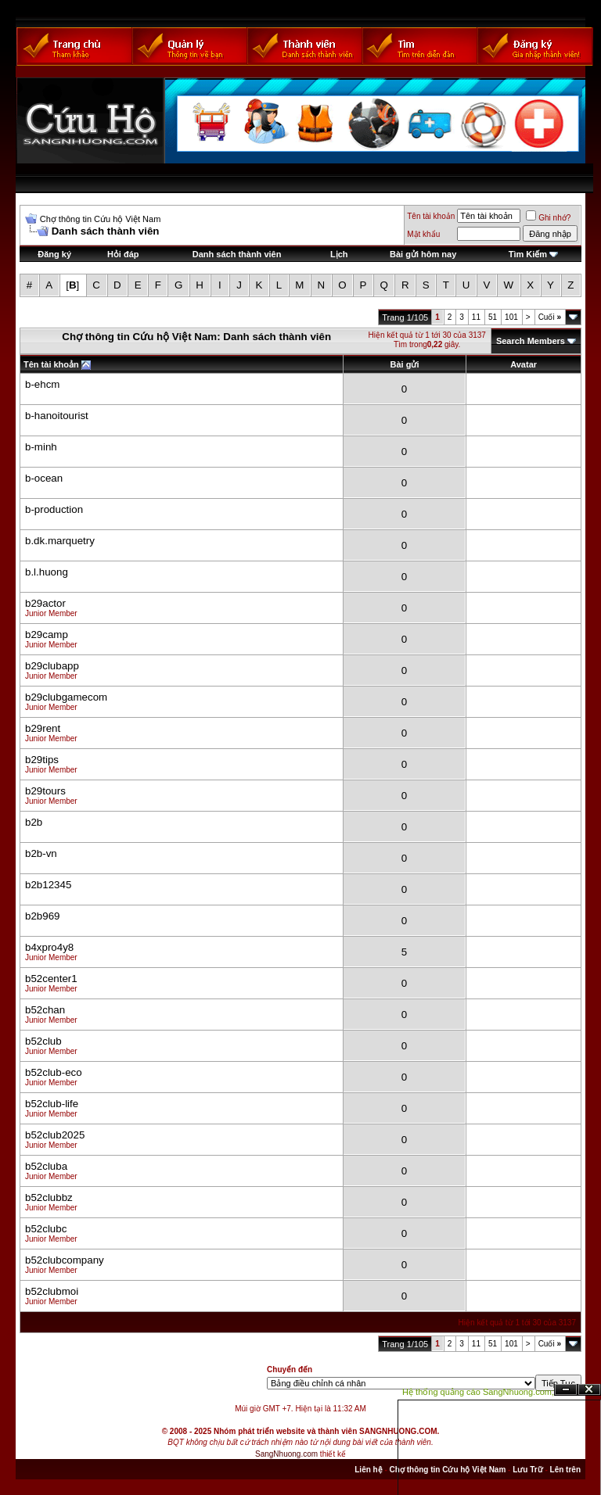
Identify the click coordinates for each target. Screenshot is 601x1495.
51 (492, 317)
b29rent (42, 728)
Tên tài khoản (431, 216)
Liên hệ (368, 1469)
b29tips (42, 759)
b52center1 (51, 978)
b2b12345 (48, 885)
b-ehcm (42, 384)
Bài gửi (404, 364)
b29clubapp (52, 666)
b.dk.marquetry (60, 541)
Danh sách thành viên (237, 254)
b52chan (45, 1010)
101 (511, 317)
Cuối (549, 317)
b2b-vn (41, 853)
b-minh (41, 447)
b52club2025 (55, 1135)
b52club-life (51, 1104)
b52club (43, 1041)
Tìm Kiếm (528, 254)
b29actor (45, 603)
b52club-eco (53, 1072)
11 (476, 317)
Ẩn (566, 1390)
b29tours (45, 791)
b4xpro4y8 (49, 947)
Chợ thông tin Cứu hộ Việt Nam (100, 219)
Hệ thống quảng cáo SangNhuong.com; (478, 1391)
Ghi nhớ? (548, 217)
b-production (54, 509)
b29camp (46, 634)
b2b (33, 822)
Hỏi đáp (123, 254)
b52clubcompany (64, 1260)
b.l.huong (46, 572)
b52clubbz (49, 1197)
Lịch (339, 254)
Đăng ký (54, 254)
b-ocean (44, 478)
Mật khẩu (423, 234)
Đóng (589, 1390)
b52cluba (46, 1166)
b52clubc (46, 1229)
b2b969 (42, 916)
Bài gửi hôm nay (423, 254)
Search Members (530, 341)
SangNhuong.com (286, 1454)
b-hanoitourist (56, 415)
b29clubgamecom (66, 697)
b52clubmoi (51, 1291)
